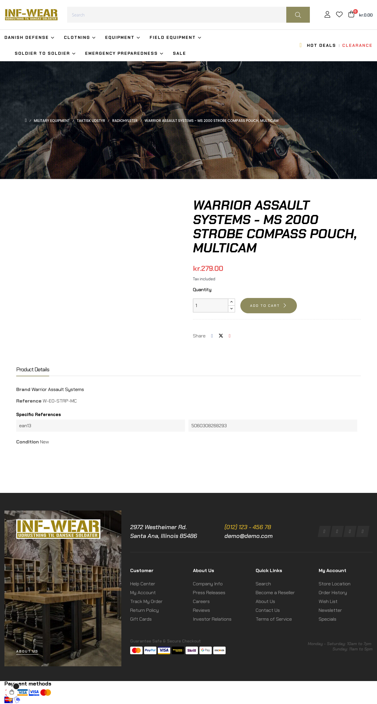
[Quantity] (210, 305)
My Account (143, 592)
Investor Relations (212, 619)
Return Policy (144, 610)
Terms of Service (274, 619)
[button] (27, 651)
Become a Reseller (275, 592)
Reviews (201, 610)
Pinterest (230, 336)
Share (212, 336)
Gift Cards (141, 619)
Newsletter (330, 610)
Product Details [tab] (32, 370)
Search (263, 584)
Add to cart (265, 305)
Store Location (334, 584)
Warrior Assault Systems (58, 389)
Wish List (328, 601)
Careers (201, 601)
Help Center (142, 584)
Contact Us (268, 610)
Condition (27, 442)
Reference (29, 401)
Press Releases (209, 592)
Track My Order (146, 601)
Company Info (208, 584)
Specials (327, 619)
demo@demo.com (248, 536)
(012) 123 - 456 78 (247, 527)
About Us (265, 601)
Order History (333, 592)
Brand (23, 389)
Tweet (221, 336)
